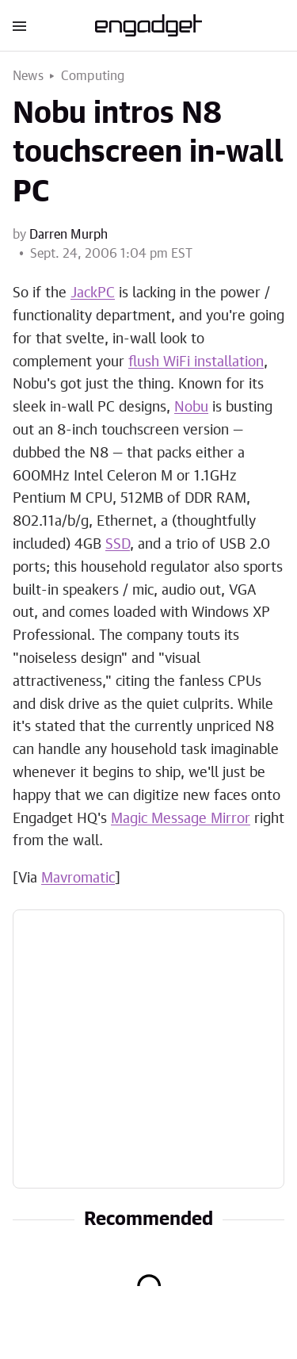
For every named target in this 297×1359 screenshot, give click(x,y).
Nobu (191, 407)
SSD (117, 545)
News (28, 76)
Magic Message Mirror (180, 819)
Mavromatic (78, 878)
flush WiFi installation (196, 362)
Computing (93, 76)
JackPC (92, 293)
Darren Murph (68, 234)
